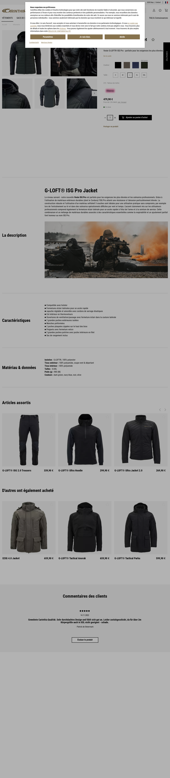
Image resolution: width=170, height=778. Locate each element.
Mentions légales (46, 42)
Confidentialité (34, 42)
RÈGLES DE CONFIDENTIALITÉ (59, 31)
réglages (63, 28)
